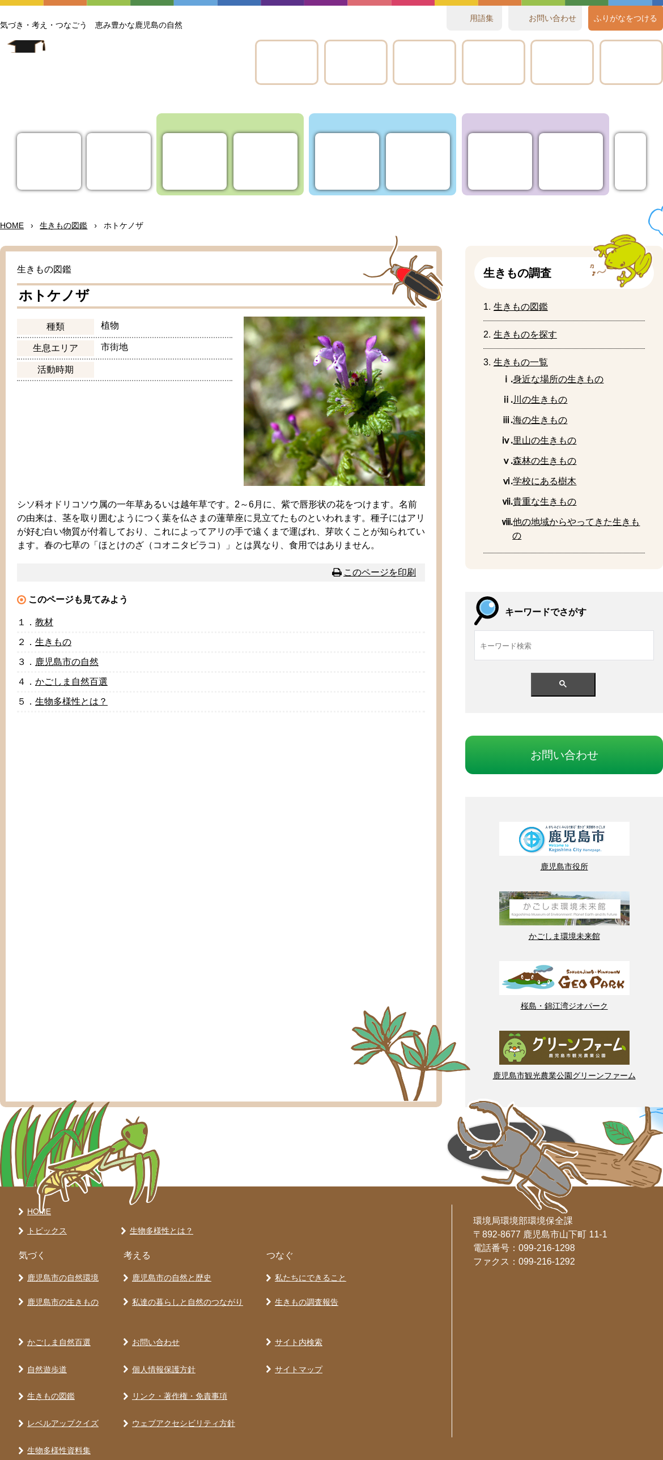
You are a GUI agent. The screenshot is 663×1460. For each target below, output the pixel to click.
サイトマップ (296, 1349)
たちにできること (500, 161)
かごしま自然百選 (56, 1329)
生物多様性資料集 (56, 1409)
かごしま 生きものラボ (115, 74)
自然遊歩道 (45, 1349)
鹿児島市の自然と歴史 (169, 1275)
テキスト (562, 62)
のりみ (631, 62)
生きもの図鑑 (49, 1369)
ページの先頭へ (406, 1151)
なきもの (544, 501)
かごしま (286, 62)
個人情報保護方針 (161, 1349)
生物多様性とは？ (159, 1230)
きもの (424, 62)
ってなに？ (119, 161)
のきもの (540, 420)
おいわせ (552, 18)
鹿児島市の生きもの (60, 1295)
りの (195, 161)
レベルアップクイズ (493, 62)
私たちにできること (308, 1275)
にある (544, 481)
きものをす (525, 334)
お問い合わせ (153, 1329)
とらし (418, 161)
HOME (12, 225)
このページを (379, 572)
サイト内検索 (296, 1329)
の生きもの (540, 399)
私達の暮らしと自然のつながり (185, 1295)
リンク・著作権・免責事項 (177, 1369)
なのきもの (558, 379)
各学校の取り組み (56, 1428)
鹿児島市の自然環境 (60, 1275)
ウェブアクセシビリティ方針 (181, 1389)
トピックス (49, 161)
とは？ (71, 701)
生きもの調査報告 (304, 1295)
